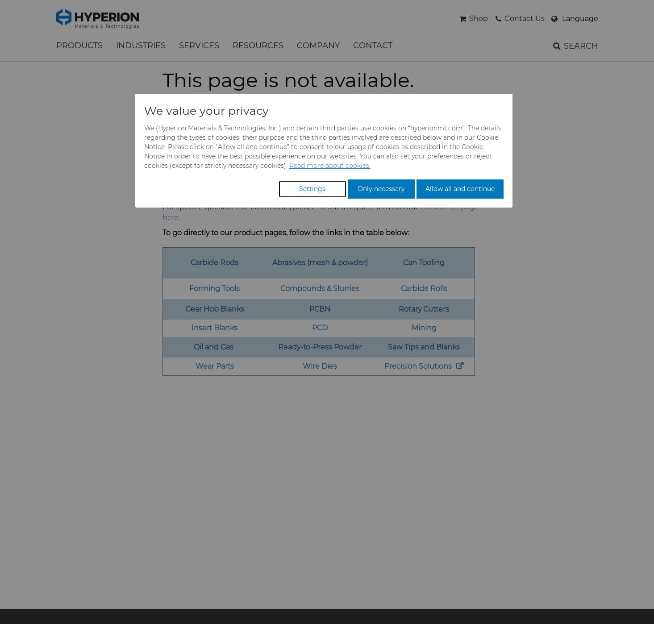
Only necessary (381, 189)
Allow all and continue (460, 189)
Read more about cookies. (330, 166)
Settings (312, 189)
